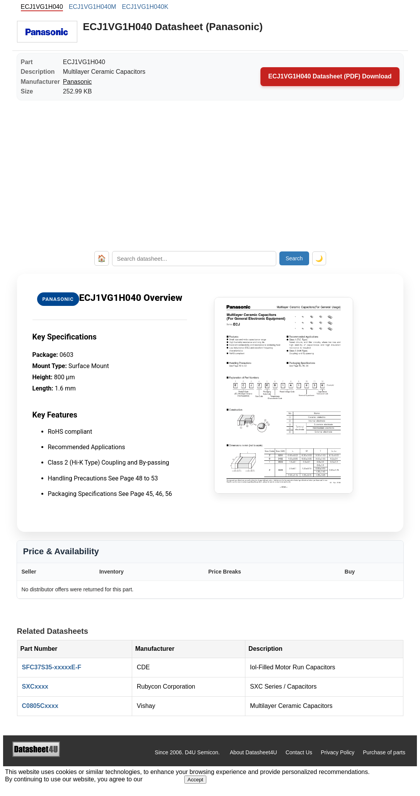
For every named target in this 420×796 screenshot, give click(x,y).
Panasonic (77, 81)
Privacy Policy (337, 752)
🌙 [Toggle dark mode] (319, 258)
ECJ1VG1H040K (145, 6)
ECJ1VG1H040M (92, 6)
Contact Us (299, 752)
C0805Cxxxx (40, 706)
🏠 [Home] (101, 258)
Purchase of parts (384, 752)
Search (294, 258)
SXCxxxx (35, 686)
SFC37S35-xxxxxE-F (52, 667)
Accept (195, 779)
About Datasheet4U (253, 752)
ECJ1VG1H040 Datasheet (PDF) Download (329, 76)
